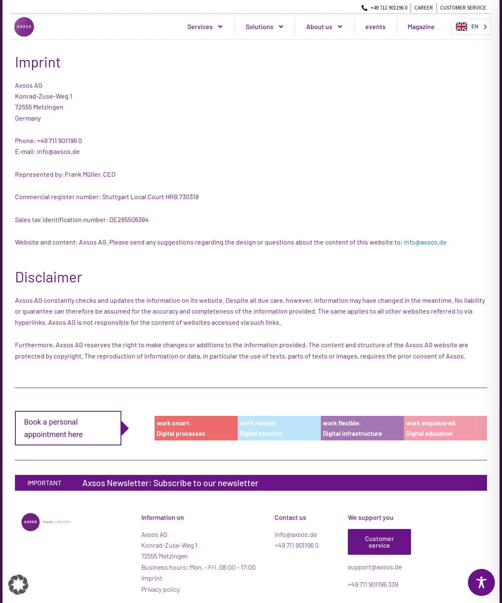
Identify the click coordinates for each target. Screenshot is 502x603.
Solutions (265, 26)
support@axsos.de (375, 567)
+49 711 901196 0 (297, 545)
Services (205, 26)
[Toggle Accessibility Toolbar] (481, 582)
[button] (18, 584)
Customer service (379, 541)
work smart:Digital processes (181, 428)
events (375, 26)
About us (324, 26)
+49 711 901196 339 (373, 584)
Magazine (421, 26)
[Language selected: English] (471, 27)
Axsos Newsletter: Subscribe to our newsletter (170, 482)
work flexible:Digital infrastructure (352, 428)
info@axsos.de (425, 242)
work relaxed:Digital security (261, 428)
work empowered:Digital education (431, 428)
